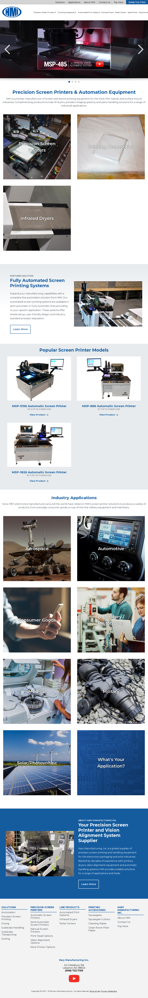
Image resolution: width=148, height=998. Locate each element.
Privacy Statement (109, 991)
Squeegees (95, 915)
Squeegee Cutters (99, 919)
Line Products (73, 907)
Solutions (60, 2)
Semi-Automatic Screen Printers (39, 923)
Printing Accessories (60, 12)
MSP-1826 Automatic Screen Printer (39, 472)
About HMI (89, 2)
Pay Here (118, 2)
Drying (5, 923)
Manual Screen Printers (39, 930)
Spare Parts (125, 12)
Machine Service (138, 12)
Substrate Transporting (8, 933)
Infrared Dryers (100, 12)
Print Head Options (41, 936)
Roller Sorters (113, 12)
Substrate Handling (12, 927)
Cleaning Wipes (97, 923)
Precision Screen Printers (38, 12)
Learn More (20, 329)
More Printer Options (42, 947)
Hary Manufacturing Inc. (131, 910)
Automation (8, 912)
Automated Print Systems (82, 12)
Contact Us (104, 2)
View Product (39, 414)
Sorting (5, 938)
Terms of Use (94, 991)
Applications (74, 2)
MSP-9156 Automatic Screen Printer (39, 406)
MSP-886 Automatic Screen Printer (109, 406)
